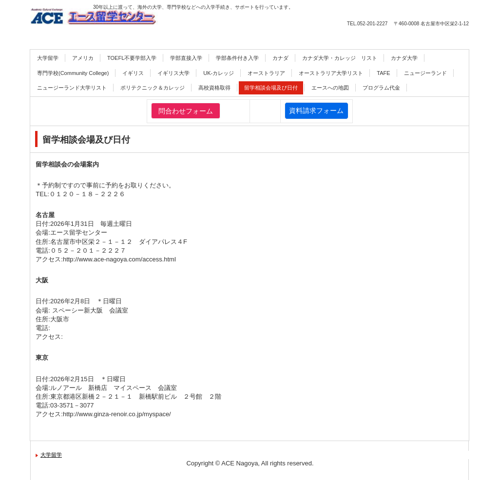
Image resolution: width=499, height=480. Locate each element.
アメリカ (83, 58)
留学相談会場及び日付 (271, 88)
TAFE (383, 73)
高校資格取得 (214, 88)
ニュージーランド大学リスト (72, 88)
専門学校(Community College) (73, 73)
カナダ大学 (404, 58)
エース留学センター (135, 21)
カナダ (280, 58)
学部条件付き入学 (237, 58)
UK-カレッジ (218, 73)
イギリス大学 (173, 73)
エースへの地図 (330, 88)
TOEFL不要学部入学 (131, 58)
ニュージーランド (425, 73)
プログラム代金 (381, 88)
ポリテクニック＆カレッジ (152, 88)
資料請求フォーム (316, 110)
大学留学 (47, 58)
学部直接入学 (186, 58)
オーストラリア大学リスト (331, 73)
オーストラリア (266, 73)
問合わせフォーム (185, 111)
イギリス (133, 73)
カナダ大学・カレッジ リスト (339, 58)
